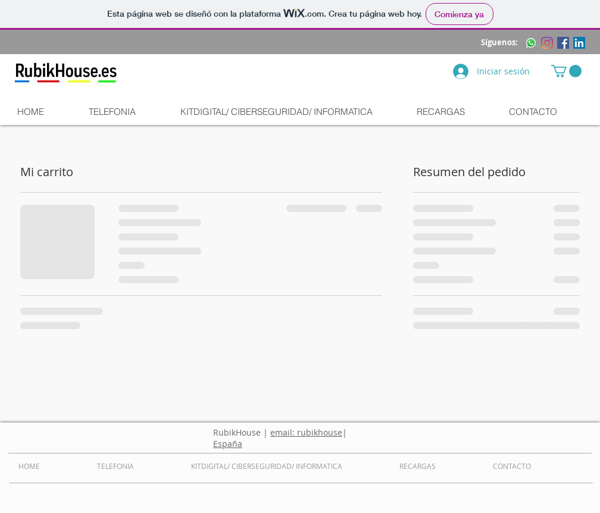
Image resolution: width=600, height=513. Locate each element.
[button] (566, 71)
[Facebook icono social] (563, 43)
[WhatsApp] (531, 43)
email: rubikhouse (306, 432)
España (227, 443)
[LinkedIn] (579, 43)
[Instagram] (547, 43)
